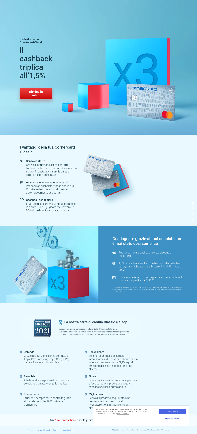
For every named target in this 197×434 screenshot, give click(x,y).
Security (47, 430)
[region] (141, 415)
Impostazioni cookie (172, 419)
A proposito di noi (35, 430)
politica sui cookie (122, 414)
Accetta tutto (173, 411)
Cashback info (69, 430)
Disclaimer (57, 430)
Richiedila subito (36, 93)
